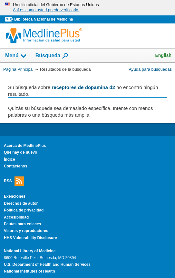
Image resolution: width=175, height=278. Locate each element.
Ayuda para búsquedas (150, 69)
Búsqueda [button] (52, 55)
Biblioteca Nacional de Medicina (43, 19)
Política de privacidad (24, 210)
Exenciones (14, 196)
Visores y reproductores (26, 231)
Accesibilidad (16, 217)
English (163, 55)
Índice (9, 159)
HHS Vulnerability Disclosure (30, 238)
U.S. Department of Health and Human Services (47, 264)
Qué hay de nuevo (20, 152)
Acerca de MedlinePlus (25, 145)
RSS (14, 181)
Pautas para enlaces (22, 224)
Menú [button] (16, 55)
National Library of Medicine (29, 251)
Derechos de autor (21, 203)
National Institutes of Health (29, 271)
